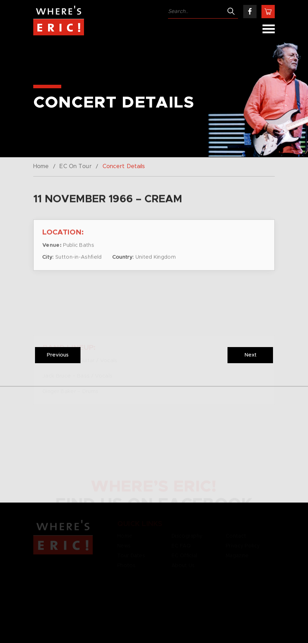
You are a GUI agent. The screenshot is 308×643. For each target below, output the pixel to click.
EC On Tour (75, 166)
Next (250, 355)
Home (41, 166)
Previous (58, 355)
